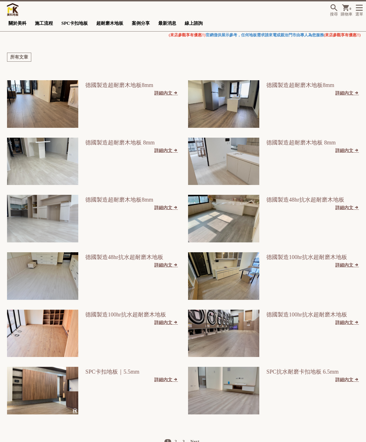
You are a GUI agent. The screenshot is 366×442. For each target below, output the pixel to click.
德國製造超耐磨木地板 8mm (120, 142)
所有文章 (19, 57)
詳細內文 (166, 92)
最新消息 (167, 23)
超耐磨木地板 (109, 23)
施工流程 (44, 23)
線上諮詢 (194, 23)
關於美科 (17, 23)
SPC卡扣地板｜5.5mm (112, 372)
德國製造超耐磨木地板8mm (119, 85)
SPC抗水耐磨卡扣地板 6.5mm (302, 372)
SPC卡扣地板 (74, 23)
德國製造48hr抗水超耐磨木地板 (305, 200)
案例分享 (141, 23)
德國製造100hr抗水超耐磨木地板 (306, 257)
